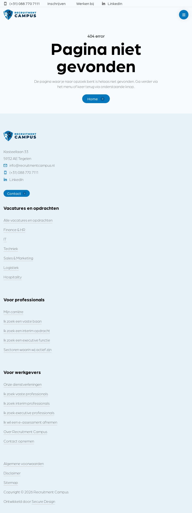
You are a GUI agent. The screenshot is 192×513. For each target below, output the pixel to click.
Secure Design (43, 501)
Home (96, 98)
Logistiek (11, 267)
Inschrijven (56, 3)
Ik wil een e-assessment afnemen (30, 422)
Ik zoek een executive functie (27, 340)
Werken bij (85, 3)
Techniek (11, 248)
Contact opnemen (19, 441)
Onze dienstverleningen (23, 384)
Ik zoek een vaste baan (23, 321)
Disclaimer (12, 473)
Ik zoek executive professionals (29, 412)
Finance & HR (14, 229)
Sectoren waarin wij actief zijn (27, 349)
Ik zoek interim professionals (27, 403)
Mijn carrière (13, 311)
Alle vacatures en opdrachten (28, 220)
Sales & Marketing (18, 258)
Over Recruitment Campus (25, 431)
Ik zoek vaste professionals (26, 393)
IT (5, 239)
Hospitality (13, 277)
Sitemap (11, 482)
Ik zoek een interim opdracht (27, 330)
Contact (16, 193)
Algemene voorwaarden (24, 463)
